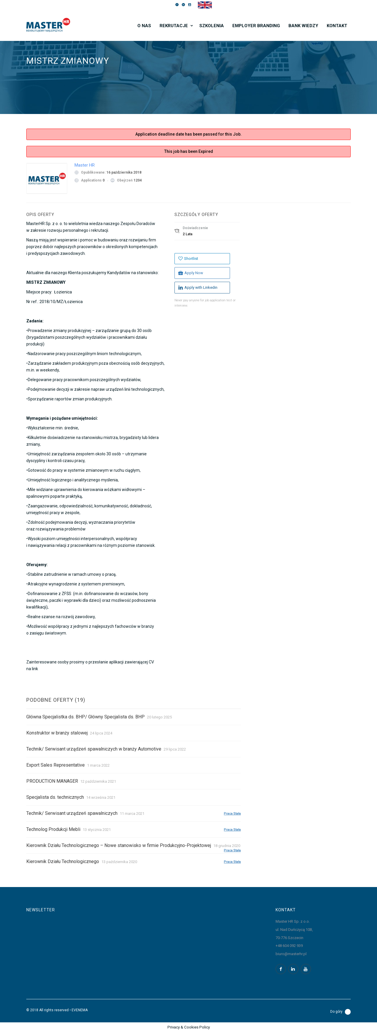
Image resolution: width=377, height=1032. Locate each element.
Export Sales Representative (55, 765)
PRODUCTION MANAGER (52, 781)
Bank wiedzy (303, 25)
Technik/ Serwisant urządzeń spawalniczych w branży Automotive (93, 749)
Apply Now (190, 273)
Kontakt (337, 25)
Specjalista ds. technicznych (55, 797)
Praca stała (232, 813)
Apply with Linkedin (197, 287)
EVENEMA (80, 1010)
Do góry (340, 1012)
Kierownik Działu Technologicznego (62, 861)
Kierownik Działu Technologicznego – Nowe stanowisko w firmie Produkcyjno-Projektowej (118, 845)
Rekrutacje (174, 25)
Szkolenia (211, 25)
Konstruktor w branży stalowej (57, 733)
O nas (144, 25)
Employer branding (256, 25)
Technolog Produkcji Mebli (53, 829)
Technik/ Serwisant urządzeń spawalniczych (71, 813)
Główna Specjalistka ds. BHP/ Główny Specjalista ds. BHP (85, 717)
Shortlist (188, 258)
